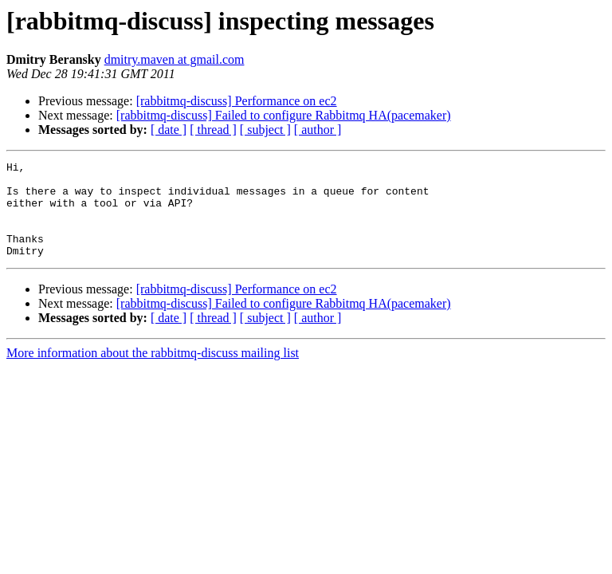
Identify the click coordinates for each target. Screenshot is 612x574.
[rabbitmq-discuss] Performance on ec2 (236, 101)
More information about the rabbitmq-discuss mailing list (152, 372)
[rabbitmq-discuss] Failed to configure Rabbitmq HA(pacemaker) (283, 115)
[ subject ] (265, 129)
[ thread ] (213, 129)
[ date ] (168, 129)
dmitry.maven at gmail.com (174, 59)
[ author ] (318, 129)
